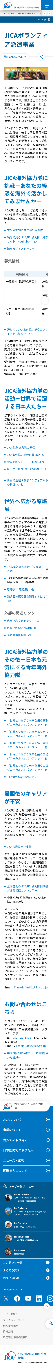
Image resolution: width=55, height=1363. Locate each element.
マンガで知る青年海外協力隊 (25, 230)
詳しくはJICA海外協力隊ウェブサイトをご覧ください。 (27, 331)
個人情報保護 (10, 1325)
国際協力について (15, 1170)
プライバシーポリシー (15, 1320)
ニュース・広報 (13, 1160)
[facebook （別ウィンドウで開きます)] (17, 1298)
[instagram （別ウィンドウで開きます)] (50, 1298)
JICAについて (12, 1119)
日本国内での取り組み (18, 1150)
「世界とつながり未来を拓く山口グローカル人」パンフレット (27, 767)
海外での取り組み (15, 1140)
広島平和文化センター (23, 621)
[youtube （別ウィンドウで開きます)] (28, 1298)
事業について (12, 1129)
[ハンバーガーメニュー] (47, 4)
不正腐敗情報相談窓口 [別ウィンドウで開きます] (15, 1337)
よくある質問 (11, 1270)
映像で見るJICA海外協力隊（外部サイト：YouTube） (27, 239)
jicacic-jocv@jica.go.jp (31, 1046)
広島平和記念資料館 (21, 628)
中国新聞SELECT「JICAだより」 (27, 462)
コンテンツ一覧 (12, 1262)
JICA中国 (42, 19)
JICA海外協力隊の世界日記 (25, 455)
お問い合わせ (11, 1278)
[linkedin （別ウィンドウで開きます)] (39, 1298)
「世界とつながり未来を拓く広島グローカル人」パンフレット (27, 756)
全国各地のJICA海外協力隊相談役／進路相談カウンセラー (27, 888)
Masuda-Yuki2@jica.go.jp (31, 987)
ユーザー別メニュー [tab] (18, 1186)
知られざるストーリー (21, 248)
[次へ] (49, 13)
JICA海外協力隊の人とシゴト (25, 777)
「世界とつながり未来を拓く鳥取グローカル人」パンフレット (27, 722)
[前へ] (44, 13)
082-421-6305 (22, 1037)
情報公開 (8, 1331)
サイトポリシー (11, 1314)
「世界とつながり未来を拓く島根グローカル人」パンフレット (27, 734)
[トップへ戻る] (47, 1306)
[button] (14, 57)
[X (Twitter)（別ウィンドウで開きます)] (6, 1298)
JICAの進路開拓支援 (19, 847)
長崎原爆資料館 (19, 635)
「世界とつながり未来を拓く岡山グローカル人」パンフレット (27, 745)
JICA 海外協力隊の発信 (21, 447)
